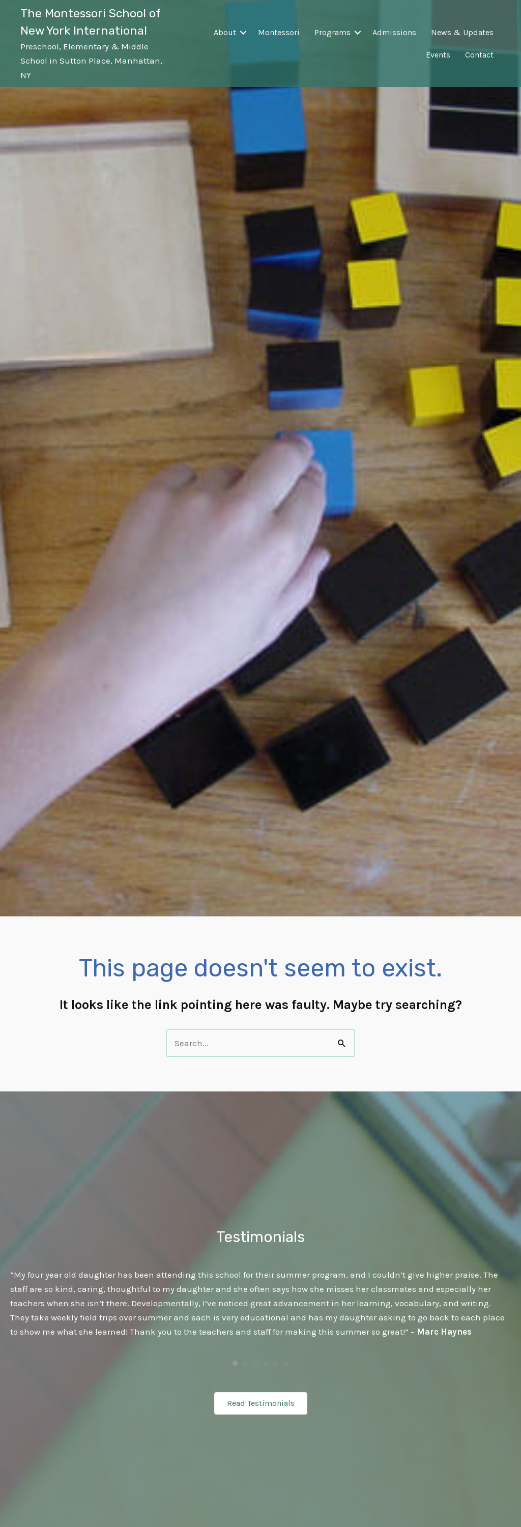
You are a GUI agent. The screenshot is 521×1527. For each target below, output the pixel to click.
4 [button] (265, 1363)
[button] (243, 32)
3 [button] (255, 1363)
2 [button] (245, 1363)
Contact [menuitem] (479, 55)
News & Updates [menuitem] (462, 32)
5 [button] (275, 1363)
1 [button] (235, 1363)
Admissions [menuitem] (394, 32)
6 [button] (285, 1363)
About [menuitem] (225, 32)
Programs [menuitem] (332, 32)
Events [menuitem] (438, 55)
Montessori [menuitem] (279, 32)
